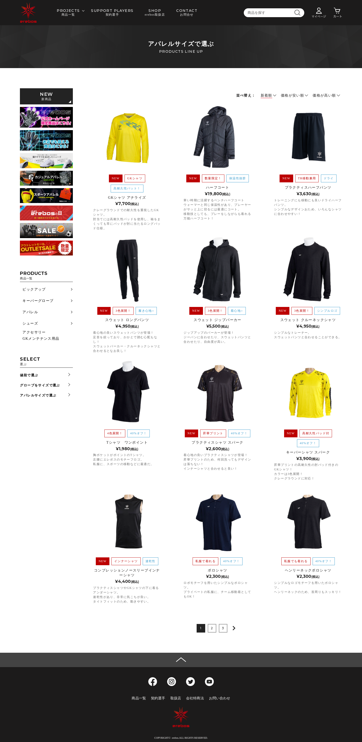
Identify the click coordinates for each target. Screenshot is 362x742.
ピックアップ (34, 289)
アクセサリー (34, 332)
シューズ (30, 323)
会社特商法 (195, 698)
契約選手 (158, 698)
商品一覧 (139, 698)
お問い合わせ (219, 698)
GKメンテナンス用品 (40, 338)
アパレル (30, 312)
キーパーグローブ (37, 301)
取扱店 (175, 698)
